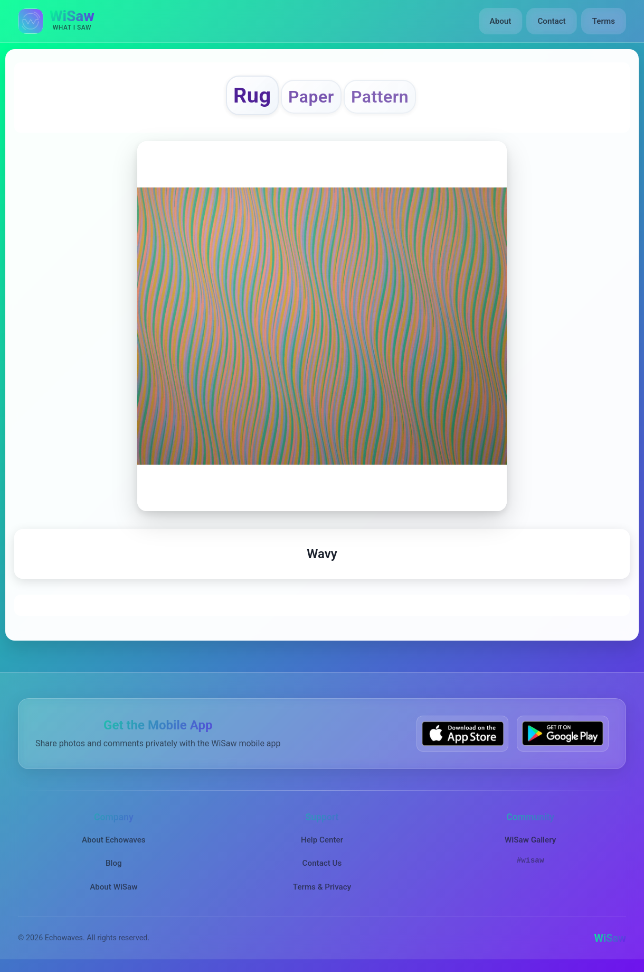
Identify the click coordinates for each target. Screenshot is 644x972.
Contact (551, 21)
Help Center (322, 840)
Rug (252, 95)
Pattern (380, 97)
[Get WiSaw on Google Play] (563, 733)
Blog (114, 863)
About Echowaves (114, 840)
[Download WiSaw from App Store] (462, 733)
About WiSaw (113, 887)
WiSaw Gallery (530, 840)
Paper (311, 97)
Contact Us (322, 863)
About (501, 21)
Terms (603, 21)
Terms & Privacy (322, 887)
